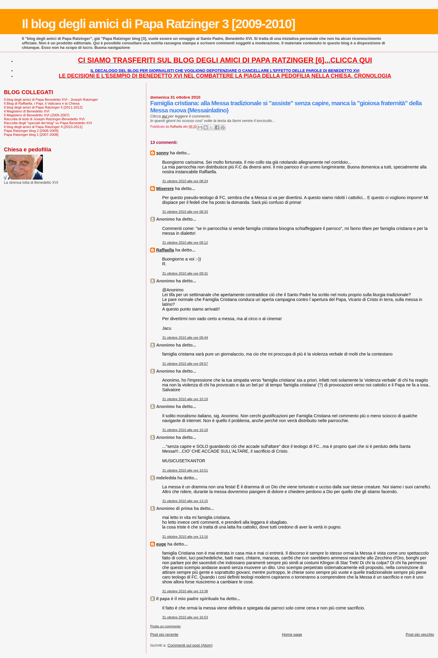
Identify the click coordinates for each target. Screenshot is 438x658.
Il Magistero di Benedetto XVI (26, 111)
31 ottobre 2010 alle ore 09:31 (185, 273)
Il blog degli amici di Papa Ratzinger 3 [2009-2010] (158, 23)
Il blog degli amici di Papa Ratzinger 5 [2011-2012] (43, 107)
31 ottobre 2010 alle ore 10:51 (185, 470)
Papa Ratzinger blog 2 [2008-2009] (31, 130)
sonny (162, 152)
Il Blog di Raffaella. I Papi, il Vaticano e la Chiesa (41, 103)
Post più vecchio (420, 634)
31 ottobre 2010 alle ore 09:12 (185, 242)
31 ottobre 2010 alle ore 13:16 (185, 536)
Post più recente (164, 634)
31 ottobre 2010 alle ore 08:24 (185, 181)
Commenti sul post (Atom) (190, 645)
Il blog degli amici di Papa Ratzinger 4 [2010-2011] (43, 127)
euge (161, 544)
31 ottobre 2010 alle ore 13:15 (185, 501)
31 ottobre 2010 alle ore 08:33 (185, 211)
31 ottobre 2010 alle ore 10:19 (185, 399)
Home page (292, 634)
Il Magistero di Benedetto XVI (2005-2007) (37, 115)
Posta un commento (165, 626)
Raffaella (165, 250)
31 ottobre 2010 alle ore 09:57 (185, 363)
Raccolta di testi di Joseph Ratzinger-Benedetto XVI (44, 119)
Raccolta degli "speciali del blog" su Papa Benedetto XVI (48, 123)
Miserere (165, 188)
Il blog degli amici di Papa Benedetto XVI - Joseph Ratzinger (51, 99)
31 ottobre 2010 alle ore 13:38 (185, 591)
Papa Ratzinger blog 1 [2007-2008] (31, 134)
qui (165, 116)
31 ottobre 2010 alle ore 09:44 (185, 337)
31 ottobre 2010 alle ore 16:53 (185, 617)
